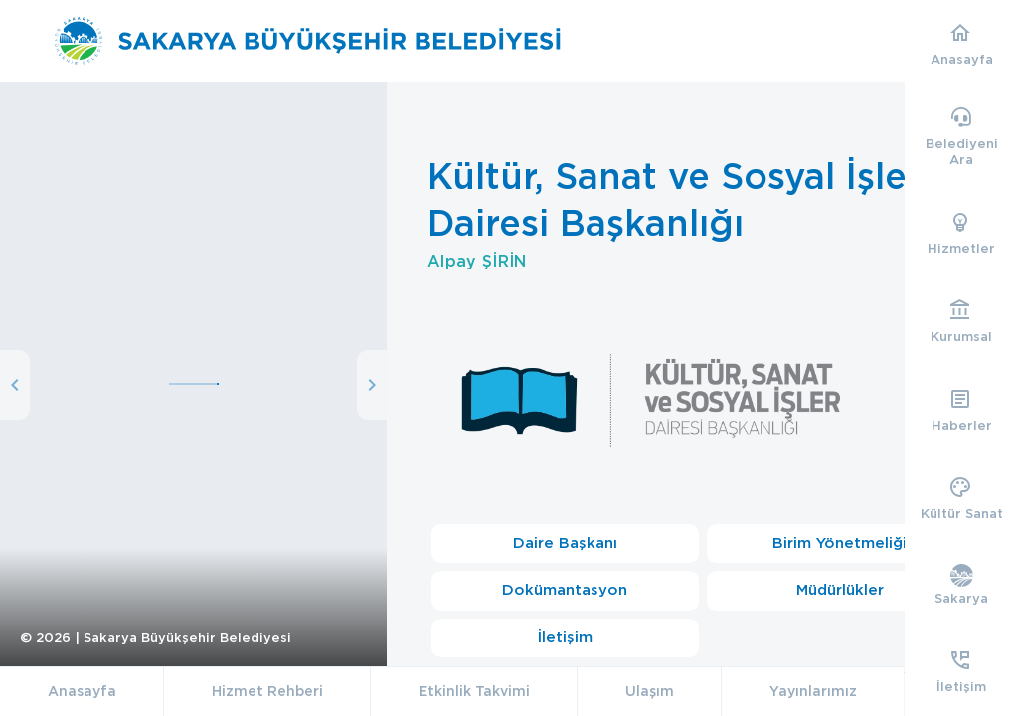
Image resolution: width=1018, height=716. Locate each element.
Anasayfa (82, 691)
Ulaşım (649, 691)
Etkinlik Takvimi (474, 691)
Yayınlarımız (813, 691)
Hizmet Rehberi (267, 691)
